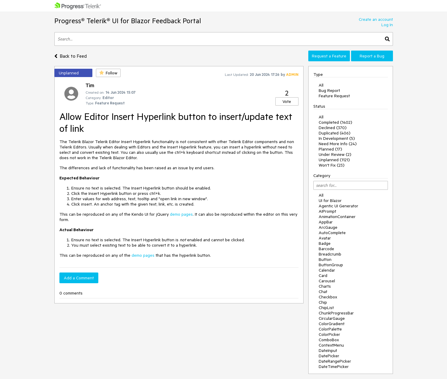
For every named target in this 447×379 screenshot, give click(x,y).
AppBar (326, 222)
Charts (325, 286)
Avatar (325, 238)
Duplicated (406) (334, 133)
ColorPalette (330, 329)
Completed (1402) (335, 122)
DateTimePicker (334, 366)
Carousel (327, 281)
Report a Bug (372, 56)
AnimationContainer (337, 216)
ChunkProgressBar (336, 313)
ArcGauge (328, 227)
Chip (323, 302)
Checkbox (328, 297)
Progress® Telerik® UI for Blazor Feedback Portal (127, 20)
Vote (286, 101)
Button (325, 259)
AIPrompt (327, 211)
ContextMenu (331, 345)
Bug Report (329, 90)
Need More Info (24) (338, 143)
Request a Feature (329, 56)
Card (323, 275)
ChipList (326, 307)
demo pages (181, 214)
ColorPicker (329, 334)
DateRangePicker (335, 361)
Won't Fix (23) (332, 165)
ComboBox (329, 339)
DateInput (328, 350)
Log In (387, 24)
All (321, 85)
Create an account (376, 19)
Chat (323, 291)
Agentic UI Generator (338, 206)
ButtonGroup (331, 264)
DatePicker (329, 355)
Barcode (326, 248)
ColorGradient (332, 323)
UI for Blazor (330, 200)
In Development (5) (337, 138)
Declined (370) (333, 127)
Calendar (327, 270)
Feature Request (334, 95)
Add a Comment (79, 278)
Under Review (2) (335, 154)
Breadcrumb (330, 254)
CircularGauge (332, 318)
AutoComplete (332, 232)
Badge (325, 243)
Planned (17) (330, 149)
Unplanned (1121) (334, 159)
